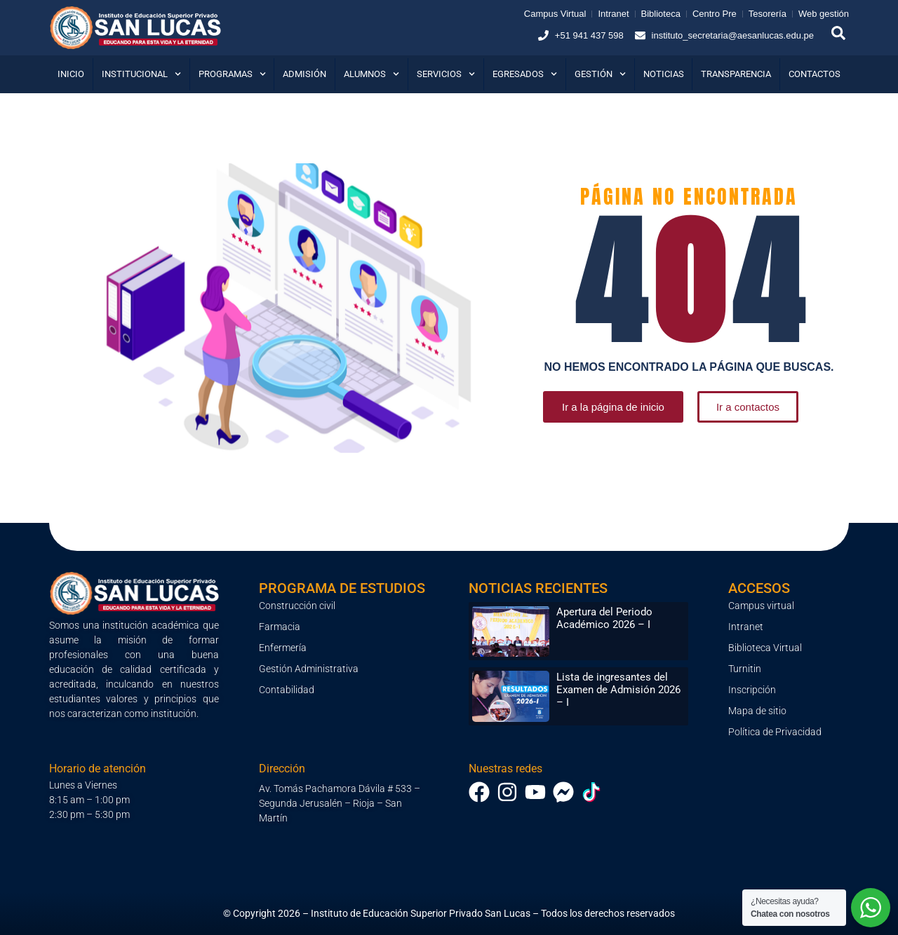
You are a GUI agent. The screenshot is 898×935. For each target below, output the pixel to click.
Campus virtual (761, 605)
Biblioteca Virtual (765, 647)
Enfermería (283, 647)
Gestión (600, 74)
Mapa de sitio (757, 710)
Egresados (524, 74)
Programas (232, 74)
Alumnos (371, 74)
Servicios (446, 74)
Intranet (745, 626)
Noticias (663, 74)
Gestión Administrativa (308, 668)
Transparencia (736, 74)
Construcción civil (297, 605)
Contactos (814, 74)
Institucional (141, 74)
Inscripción (752, 689)
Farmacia (279, 626)
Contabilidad (286, 689)
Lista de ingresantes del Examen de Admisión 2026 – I (618, 690)
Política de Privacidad (775, 731)
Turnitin (744, 668)
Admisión (304, 74)
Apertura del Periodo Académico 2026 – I (604, 618)
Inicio (71, 74)
